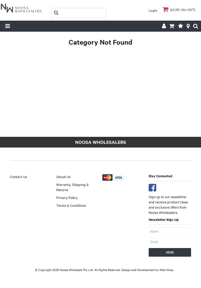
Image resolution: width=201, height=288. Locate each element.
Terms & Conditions (71, 205)
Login (153, 10)
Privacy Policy (67, 197)
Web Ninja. (167, 270)
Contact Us (18, 176)
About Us (63, 176)
